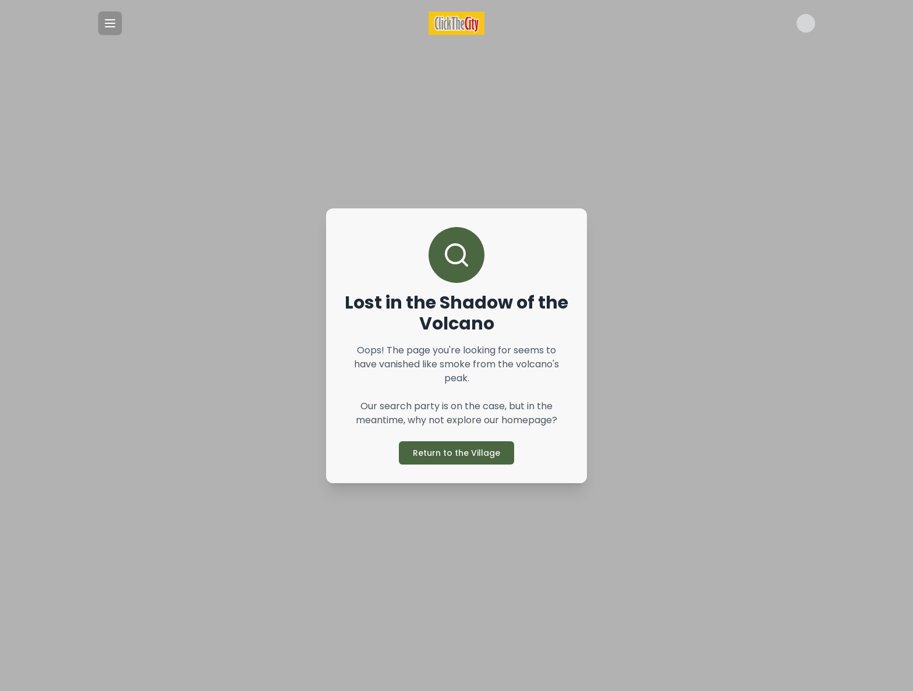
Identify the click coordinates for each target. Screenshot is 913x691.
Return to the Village (456, 453)
